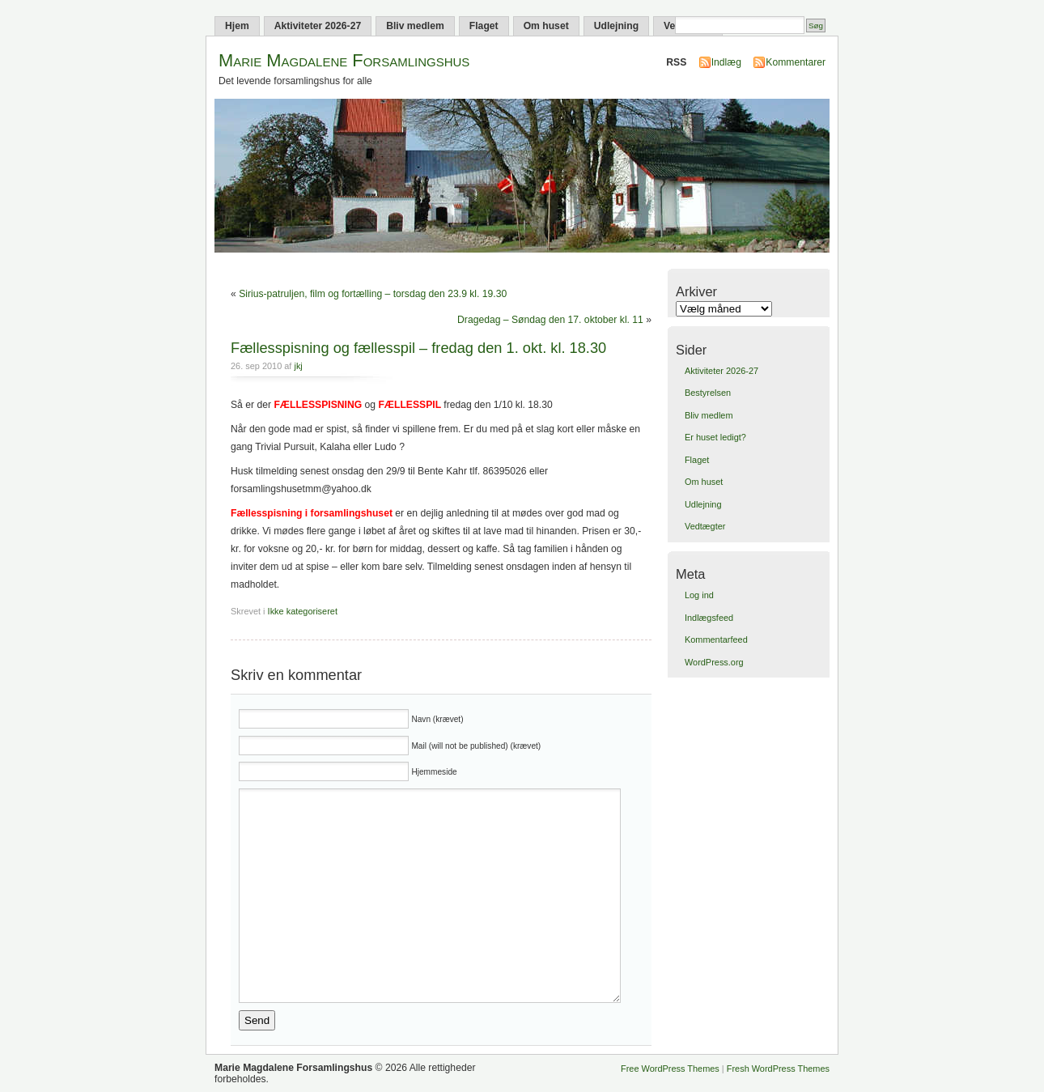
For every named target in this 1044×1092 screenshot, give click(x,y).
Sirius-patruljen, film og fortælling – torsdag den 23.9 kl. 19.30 (373, 294)
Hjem (237, 26)
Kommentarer (795, 62)
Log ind (699, 595)
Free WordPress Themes (670, 1068)
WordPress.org (714, 662)
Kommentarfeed (716, 639)
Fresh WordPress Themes (778, 1068)
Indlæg (726, 62)
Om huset (546, 26)
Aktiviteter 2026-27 (317, 26)
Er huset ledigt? (715, 437)
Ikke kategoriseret (302, 611)
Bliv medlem (415, 26)
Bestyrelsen (708, 392)
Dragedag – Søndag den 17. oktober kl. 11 (550, 319)
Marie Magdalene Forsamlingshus (344, 60)
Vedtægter (705, 526)
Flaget (484, 26)
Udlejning (616, 26)
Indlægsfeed (709, 617)
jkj (298, 366)
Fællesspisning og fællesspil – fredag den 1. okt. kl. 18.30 (418, 347)
